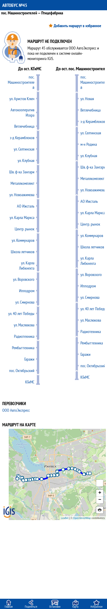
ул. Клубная (26, 160)
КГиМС (29, 382)
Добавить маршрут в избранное (77, 25)
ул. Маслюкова (24, 325)
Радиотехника (24, 336)
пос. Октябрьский (21, 370)
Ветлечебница (24, 126)
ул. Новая (87, 98)
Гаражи (29, 359)
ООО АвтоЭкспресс (16, 410)
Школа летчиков (22, 251)
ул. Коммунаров (23, 240)
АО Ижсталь (25, 206)
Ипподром (26, 290)
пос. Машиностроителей (21, 82)
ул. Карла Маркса (22, 217)
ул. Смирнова (24, 302)
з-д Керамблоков (22, 137)
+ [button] (99, 493)
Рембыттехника (23, 347)
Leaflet (65, 518)
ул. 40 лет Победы (21, 313)
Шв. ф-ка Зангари (21, 171)
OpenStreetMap (82, 518)
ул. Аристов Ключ (21, 98)
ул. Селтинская (24, 149)
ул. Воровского (23, 279)
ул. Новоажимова (21, 194)
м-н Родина (88, 144)
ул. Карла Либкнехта (26, 265)
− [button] (99, 500)
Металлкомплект (22, 183)
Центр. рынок (24, 229)
